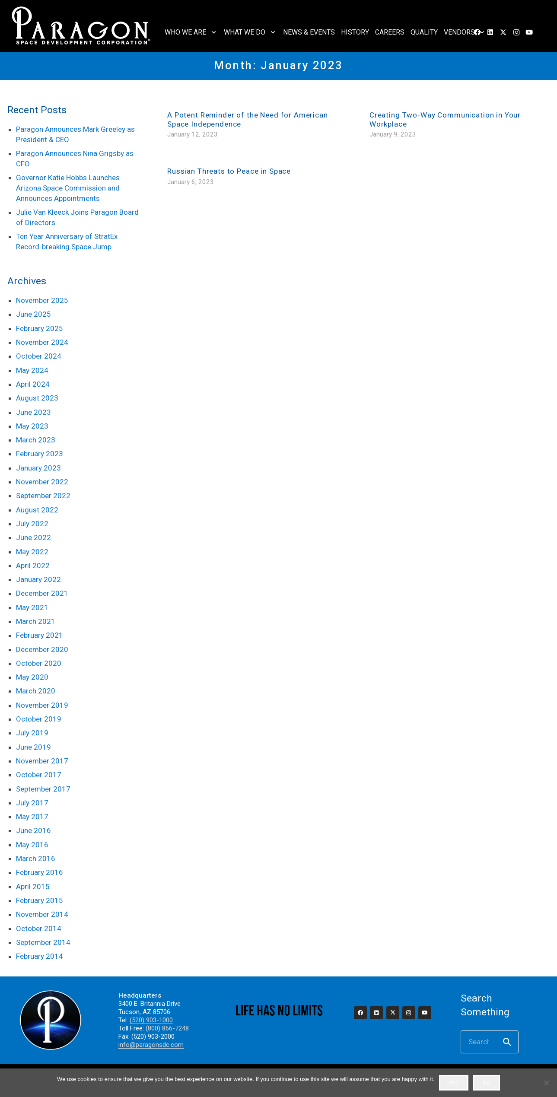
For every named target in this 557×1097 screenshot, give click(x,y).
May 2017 (32, 816)
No (486, 1082)
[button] (212, 32)
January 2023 (38, 468)
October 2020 (38, 663)
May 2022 (32, 551)
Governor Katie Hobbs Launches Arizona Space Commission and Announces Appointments (68, 188)
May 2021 (32, 607)
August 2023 (37, 398)
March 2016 (35, 858)
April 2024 (33, 384)
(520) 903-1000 (151, 1020)
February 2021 (39, 635)
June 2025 (33, 314)
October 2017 (38, 774)
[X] (503, 32)
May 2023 (32, 426)
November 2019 (42, 705)
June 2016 (33, 830)
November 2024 (42, 342)
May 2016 (32, 844)
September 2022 (43, 495)
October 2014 (38, 928)
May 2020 (32, 677)
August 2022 (37, 510)
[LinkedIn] (490, 32)
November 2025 (42, 300)
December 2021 (42, 593)
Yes (453, 1082)
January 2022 (38, 579)
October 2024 (38, 356)
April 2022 (33, 565)
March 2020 (35, 691)
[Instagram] (516, 32)
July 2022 (32, 523)
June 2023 (33, 412)
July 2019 (32, 732)
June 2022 (33, 537)
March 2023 (35, 440)
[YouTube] (529, 32)
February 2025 (39, 328)
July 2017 (32, 802)
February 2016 (39, 872)
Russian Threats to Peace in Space (229, 171)
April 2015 (33, 886)
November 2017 (42, 761)
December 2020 (42, 649)
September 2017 (43, 789)
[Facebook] (360, 1012)
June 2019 (33, 747)
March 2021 (35, 621)
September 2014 (43, 942)
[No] (546, 1082)
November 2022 (42, 481)
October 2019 (38, 719)
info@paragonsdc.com (151, 1045)
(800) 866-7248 (167, 1028)
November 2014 (42, 914)
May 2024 (32, 370)
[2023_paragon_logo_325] (81, 26)
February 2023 (39, 453)
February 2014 (39, 956)
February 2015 (39, 900)
